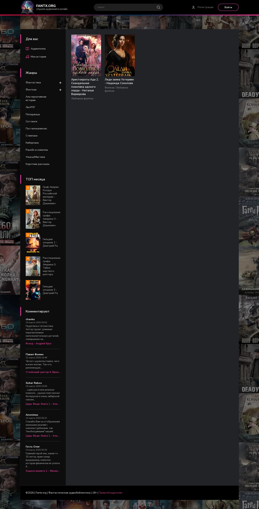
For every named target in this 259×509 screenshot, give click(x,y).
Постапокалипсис (36, 128)
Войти (228, 7)
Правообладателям (110, 492)
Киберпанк (32, 142)
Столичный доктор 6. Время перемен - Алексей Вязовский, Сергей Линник (43, 372)
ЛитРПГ (30, 107)
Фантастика (33, 82)
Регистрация (205, 7)
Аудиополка (36, 49)
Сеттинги (31, 121)
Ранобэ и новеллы (37, 150)
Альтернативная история (36, 98)
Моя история (36, 57)
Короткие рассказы (37, 164)
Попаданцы (33, 114)
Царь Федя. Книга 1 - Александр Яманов (43, 404)
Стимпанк (32, 135)
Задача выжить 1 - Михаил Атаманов (43, 471)
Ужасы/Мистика (35, 157)
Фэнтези (31, 89)
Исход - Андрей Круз (38, 343)
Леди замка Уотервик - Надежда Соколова (119, 81)
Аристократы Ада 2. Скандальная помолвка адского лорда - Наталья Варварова (85, 87)
